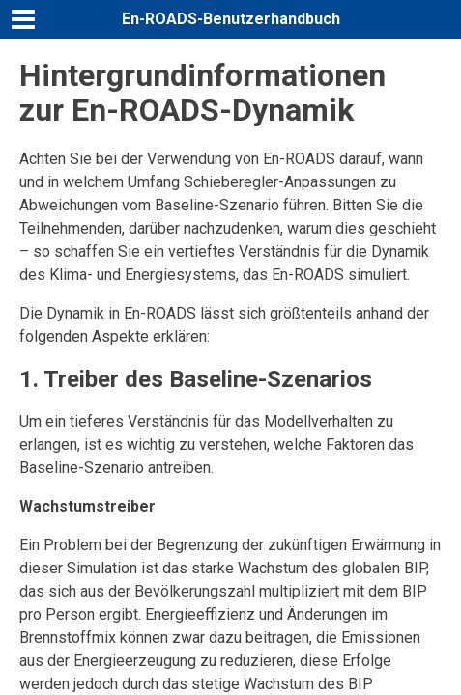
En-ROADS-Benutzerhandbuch (231, 19)
